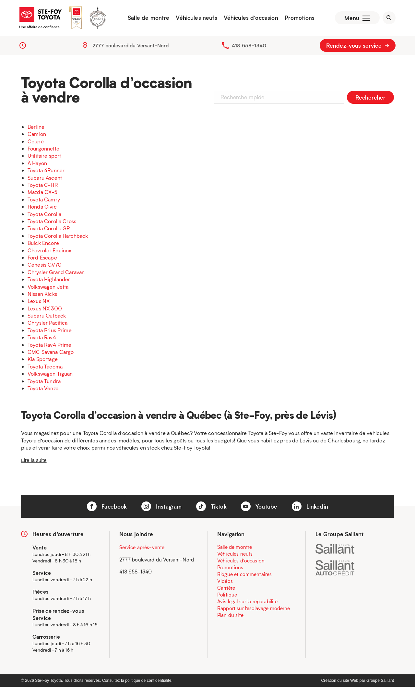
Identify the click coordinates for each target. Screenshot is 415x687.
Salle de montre (148, 18)
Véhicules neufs (196, 18)
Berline (36, 126)
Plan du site (230, 615)
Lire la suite (34, 460)
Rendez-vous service (357, 45)
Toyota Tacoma (45, 366)
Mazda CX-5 (43, 192)
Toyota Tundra (44, 381)
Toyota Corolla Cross (52, 221)
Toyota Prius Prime (50, 330)
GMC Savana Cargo (51, 352)
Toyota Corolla (44, 214)
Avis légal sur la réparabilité (247, 601)
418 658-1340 (249, 45)
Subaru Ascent (45, 177)
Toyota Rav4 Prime (50, 344)
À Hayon (37, 163)
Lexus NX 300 (45, 308)
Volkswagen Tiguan (50, 373)
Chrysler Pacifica (48, 322)
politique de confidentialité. (148, 681)
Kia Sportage (43, 359)
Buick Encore (43, 243)
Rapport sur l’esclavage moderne (253, 608)
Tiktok (211, 507)
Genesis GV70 (45, 264)
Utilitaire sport (44, 155)
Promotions (299, 18)
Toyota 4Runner (46, 170)
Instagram (161, 507)
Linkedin (310, 507)
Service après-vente (142, 547)
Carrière (226, 588)
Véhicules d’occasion (250, 18)
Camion (37, 134)
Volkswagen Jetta (48, 286)
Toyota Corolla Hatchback (58, 235)
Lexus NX (39, 301)
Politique (227, 595)
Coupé (36, 141)
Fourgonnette (43, 148)
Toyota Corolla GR (49, 228)
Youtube (259, 507)
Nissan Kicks (42, 293)
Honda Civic (42, 206)
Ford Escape (42, 257)
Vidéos (225, 581)
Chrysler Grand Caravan (56, 272)
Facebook (107, 507)
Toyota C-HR (43, 185)
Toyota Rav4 (42, 337)
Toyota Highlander (49, 279)
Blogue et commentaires (244, 574)
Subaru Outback (47, 315)
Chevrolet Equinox (50, 250)
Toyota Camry (44, 199)
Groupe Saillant (380, 681)
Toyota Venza (43, 388)
